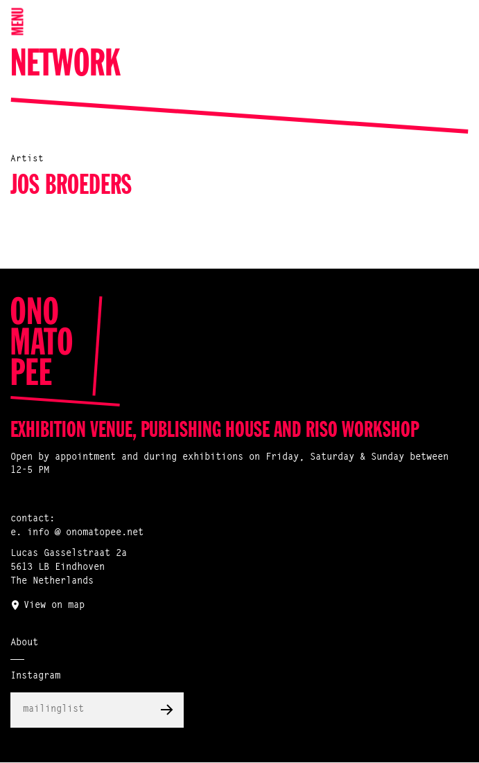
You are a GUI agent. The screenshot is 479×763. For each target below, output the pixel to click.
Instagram (35, 676)
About (24, 643)
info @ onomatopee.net (85, 533)
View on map (54, 606)
